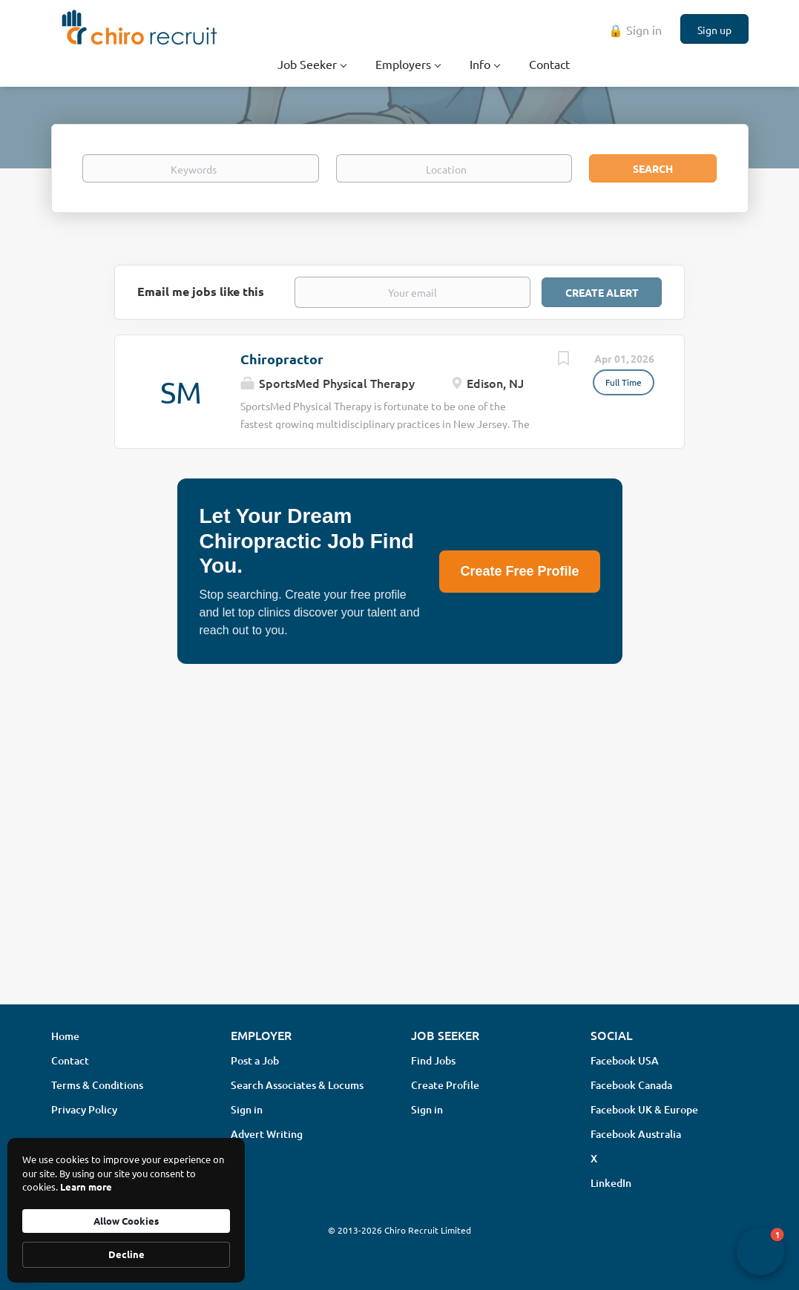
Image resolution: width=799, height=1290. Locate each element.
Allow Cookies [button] (126, 1220)
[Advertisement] (399, 875)
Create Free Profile (519, 571)
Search (653, 168)
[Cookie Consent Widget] (126, 1210)
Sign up (714, 29)
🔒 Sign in (635, 29)
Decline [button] (126, 1254)
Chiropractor (281, 358)
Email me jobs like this (200, 291)
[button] (760, 1251)
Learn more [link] (86, 1186)
